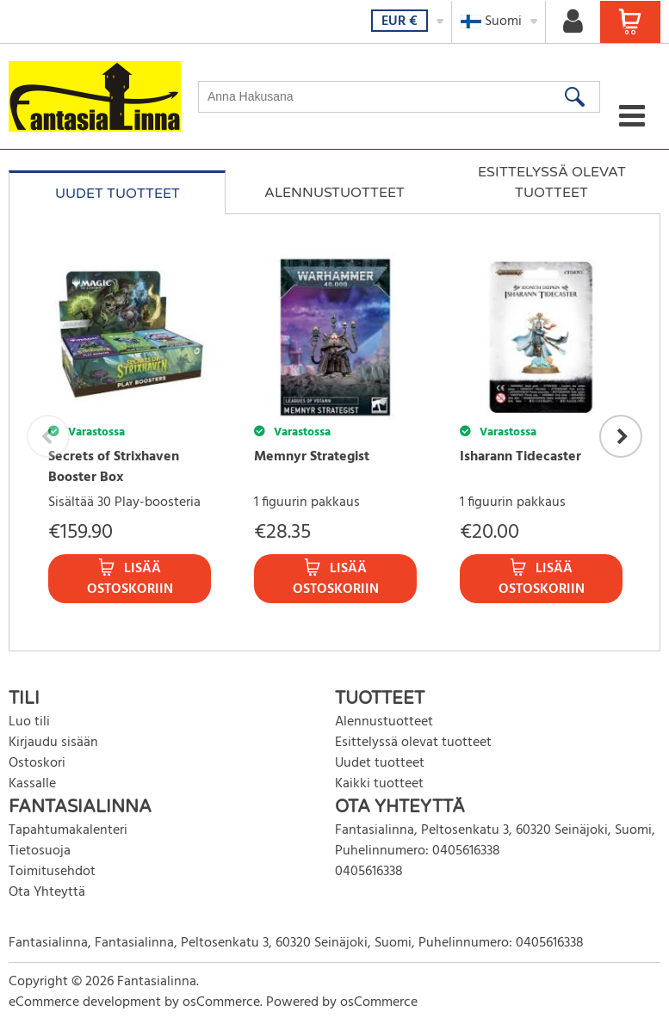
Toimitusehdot (52, 871)
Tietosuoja (40, 851)
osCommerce (221, 1002)
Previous (48, 436)
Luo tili (29, 722)
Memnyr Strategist (311, 457)
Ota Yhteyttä (47, 892)
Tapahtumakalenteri (68, 830)
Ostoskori (37, 763)
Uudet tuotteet (117, 193)
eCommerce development (85, 1002)
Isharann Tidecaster (520, 457)
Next (620, 436)
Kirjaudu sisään (53, 742)
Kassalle (32, 784)
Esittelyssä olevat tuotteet (552, 182)
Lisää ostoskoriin (130, 579)
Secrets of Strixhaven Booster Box (113, 467)
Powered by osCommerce (342, 1002)
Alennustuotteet (334, 192)
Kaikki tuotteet (379, 784)
